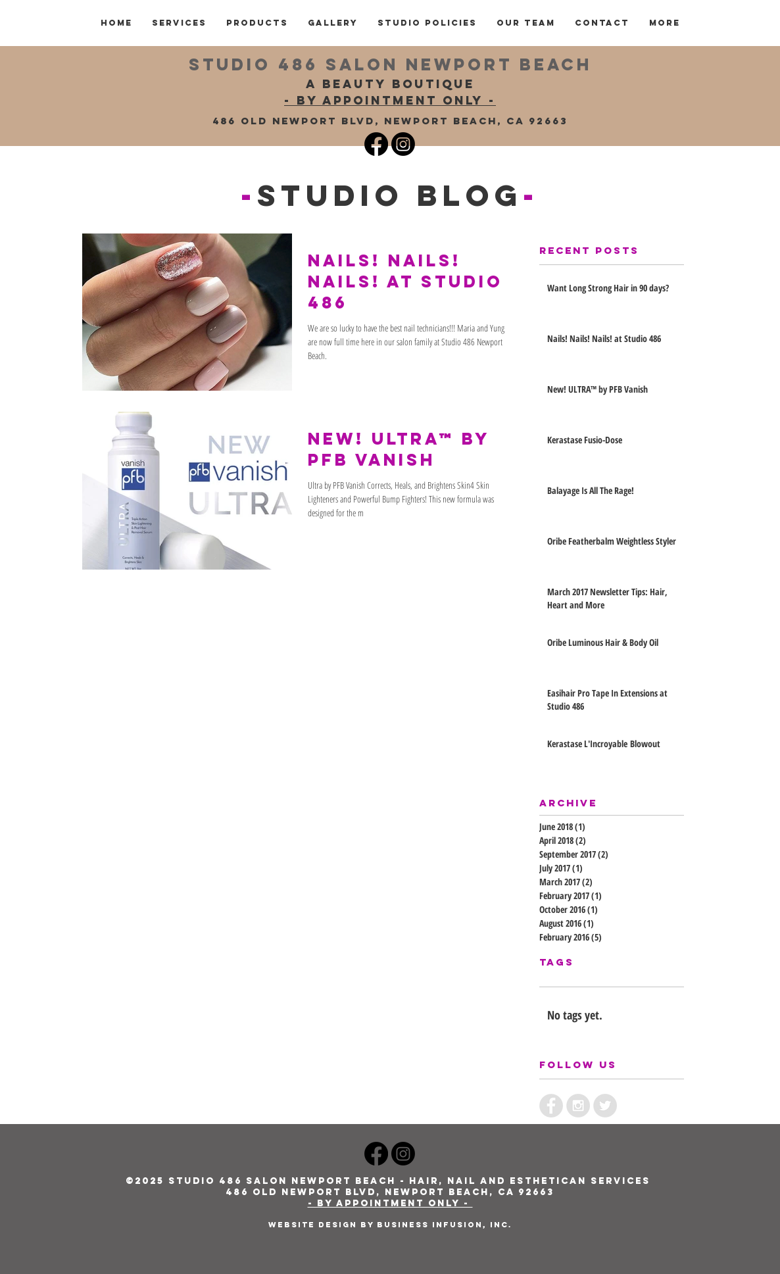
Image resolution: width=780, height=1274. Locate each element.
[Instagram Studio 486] (403, 144)
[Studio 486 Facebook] (376, 144)
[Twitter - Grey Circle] (605, 1105)
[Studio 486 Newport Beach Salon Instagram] (403, 1153)
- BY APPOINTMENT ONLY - (390, 100)
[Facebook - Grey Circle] (551, 1105)
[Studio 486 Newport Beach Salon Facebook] (376, 1153)
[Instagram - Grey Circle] (578, 1105)
